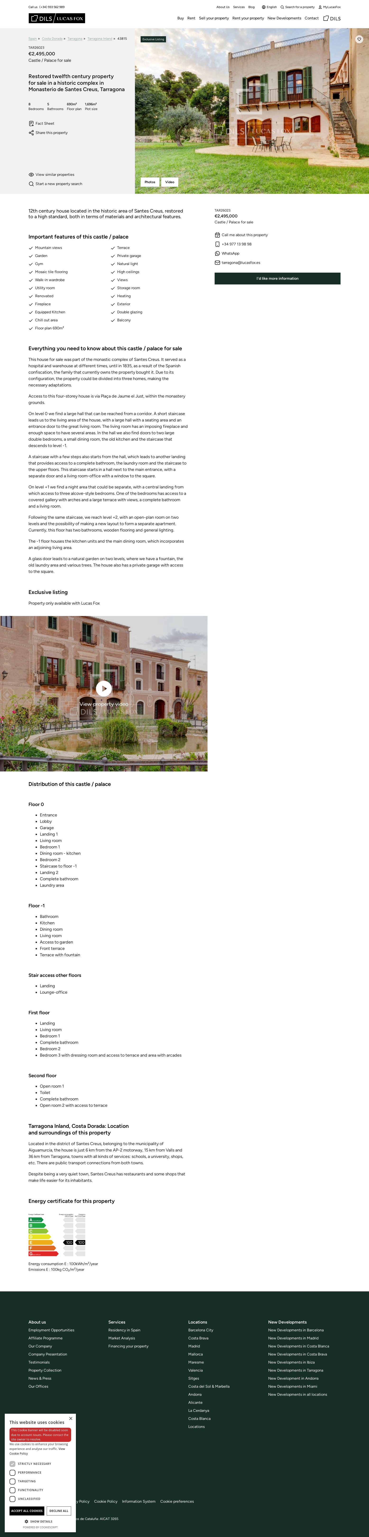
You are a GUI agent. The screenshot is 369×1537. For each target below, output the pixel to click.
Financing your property (128, 1346)
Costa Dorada (52, 38)
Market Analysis (121, 1338)
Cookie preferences (177, 1501)
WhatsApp (227, 253)
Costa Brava (198, 1338)
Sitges (193, 1378)
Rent (191, 18)
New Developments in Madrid (293, 1338)
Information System (139, 1501)
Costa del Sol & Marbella (209, 1386)
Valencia (195, 1370)
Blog (251, 7)
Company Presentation (47, 1354)
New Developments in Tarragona (295, 1370)
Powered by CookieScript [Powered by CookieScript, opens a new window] (40, 1527)
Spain (32, 38)
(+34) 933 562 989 (52, 7)
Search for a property (297, 7)
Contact (312, 18)
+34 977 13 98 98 (233, 244)
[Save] (359, 39)
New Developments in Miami (292, 1386)
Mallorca (195, 1354)
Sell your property (214, 18)
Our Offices (38, 1386)
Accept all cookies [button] (26, 1511)
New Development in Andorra (293, 1378)
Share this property (48, 133)
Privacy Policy (77, 1501)
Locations (196, 1426)
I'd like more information (278, 278)
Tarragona (75, 38)
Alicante (195, 1402)
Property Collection (44, 1370)
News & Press (39, 1378)
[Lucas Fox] (56, 18)
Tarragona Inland (100, 38)
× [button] (70, 1419)
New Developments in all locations (297, 1394)
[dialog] (40, 1473)
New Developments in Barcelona (296, 1330)
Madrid (194, 1346)
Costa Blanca (199, 1418)
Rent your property (248, 18)
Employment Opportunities (51, 1330)
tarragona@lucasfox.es (237, 263)
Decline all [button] (59, 1511)
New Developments (284, 18)
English (269, 7)
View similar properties (51, 174)
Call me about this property (241, 235)
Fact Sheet (41, 123)
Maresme (196, 1362)
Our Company (40, 1346)
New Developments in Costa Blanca (298, 1346)
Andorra (195, 1394)
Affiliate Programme (45, 1338)
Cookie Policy (105, 1501)
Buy (180, 18)
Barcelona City (200, 1330)
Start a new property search (55, 184)
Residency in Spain (124, 1330)
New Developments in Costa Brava (297, 1354)
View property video (103, 693)
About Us (223, 7)
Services (239, 7)
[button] (40, 1521)
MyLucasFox (329, 7)
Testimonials (39, 1362)
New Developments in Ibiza (291, 1362)
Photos (150, 182)
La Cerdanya (198, 1410)
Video (169, 182)
